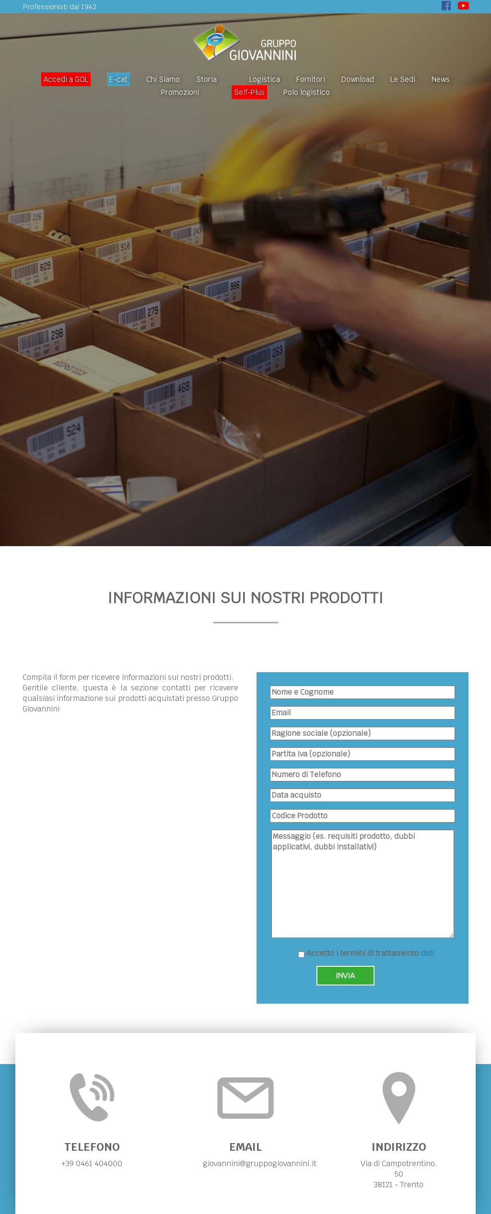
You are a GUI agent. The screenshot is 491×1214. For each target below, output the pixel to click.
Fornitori (310, 79)
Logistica (264, 79)
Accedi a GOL (66, 79)
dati (427, 953)
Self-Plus (249, 92)
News (441, 79)
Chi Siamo (163, 79)
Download (357, 79)
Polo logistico (306, 92)
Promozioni (180, 92)
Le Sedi (402, 79)
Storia (206, 79)
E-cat (118, 79)
